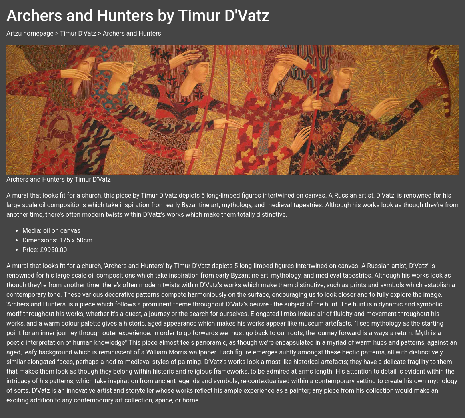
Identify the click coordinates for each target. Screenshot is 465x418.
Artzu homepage (30, 33)
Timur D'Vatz (78, 33)
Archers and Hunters (132, 33)
